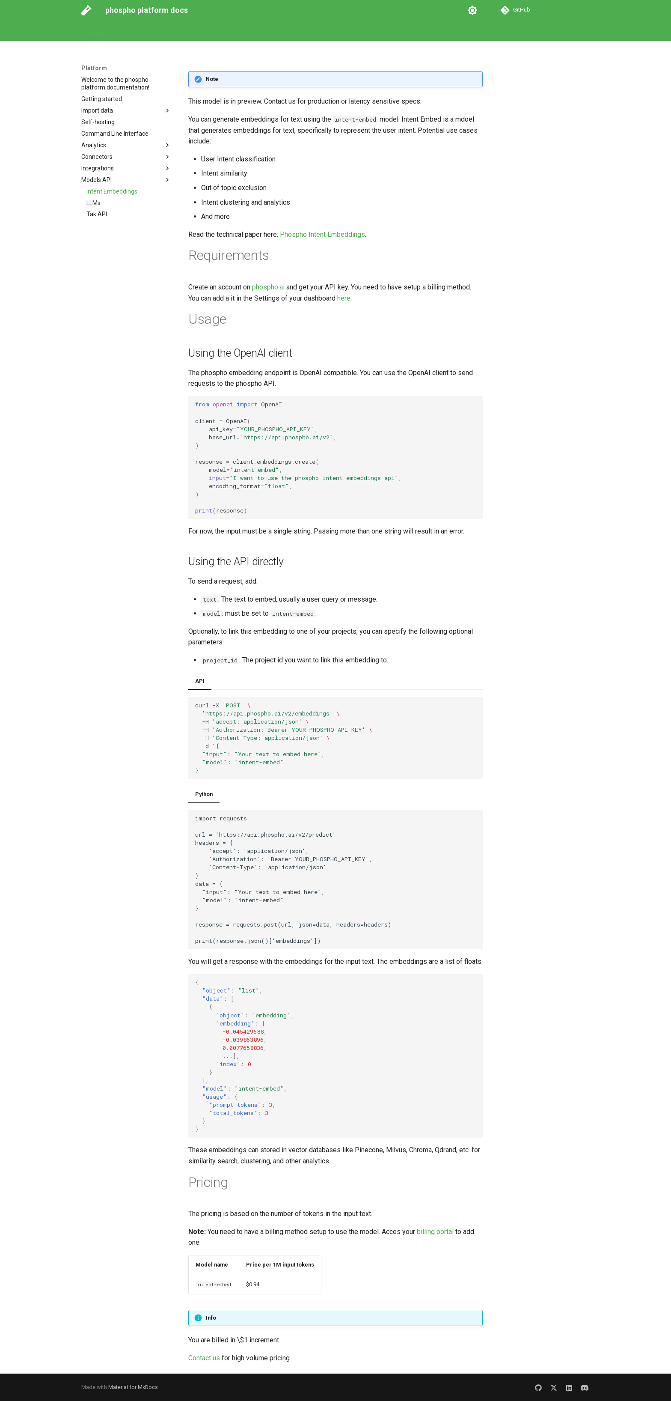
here (343, 298)
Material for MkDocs (133, 1387)
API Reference (164, 31)
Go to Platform (251, 31)
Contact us (204, 1358)
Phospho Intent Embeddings (322, 234)
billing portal (435, 1232)
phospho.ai (268, 287)
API (200, 681)
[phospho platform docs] (86, 10)
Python (204, 794)
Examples (207, 31)
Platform (93, 31)
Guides (125, 31)
